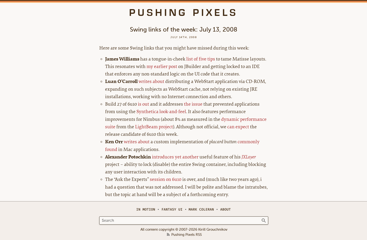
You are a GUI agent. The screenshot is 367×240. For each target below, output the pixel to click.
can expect (238, 127)
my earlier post (162, 66)
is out (143, 104)
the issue (193, 104)
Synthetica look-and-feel (161, 112)
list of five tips (200, 59)
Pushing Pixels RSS (186, 234)
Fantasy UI (172, 209)
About (225, 209)
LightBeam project (154, 127)
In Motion (145, 209)
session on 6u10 (165, 179)
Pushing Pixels (183, 12)
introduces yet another (175, 157)
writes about (151, 81)
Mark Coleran (201, 209)
